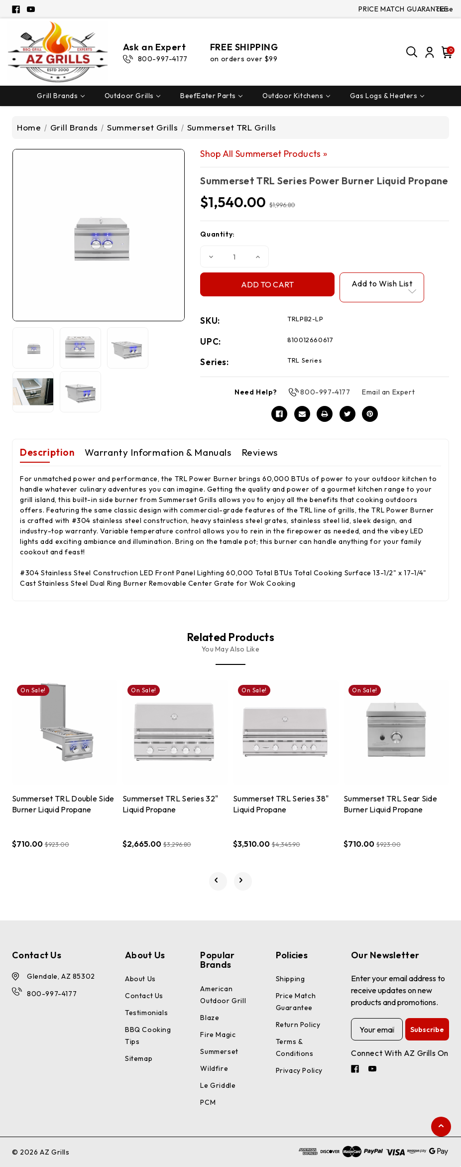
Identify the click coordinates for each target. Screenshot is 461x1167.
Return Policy (298, 1024)
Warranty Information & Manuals (158, 452)
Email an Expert (388, 392)
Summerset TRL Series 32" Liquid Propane (170, 803)
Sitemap (138, 1058)
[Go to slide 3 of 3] (218, 881)
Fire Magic (217, 1034)
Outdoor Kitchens (296, 95)
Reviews (259, 452)
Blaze (209, 1017)
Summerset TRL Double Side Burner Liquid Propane (63, 803)
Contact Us (144, 995)
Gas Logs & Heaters (387, 95)
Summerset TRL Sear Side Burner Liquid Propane (390, 803)
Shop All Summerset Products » (263, 153)
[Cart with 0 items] (446, 52)
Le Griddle (217, 1085)
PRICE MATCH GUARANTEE (403, 8)
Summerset (219, 1051)
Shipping (290, 978)
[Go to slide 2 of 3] (243, 881)
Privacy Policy (299, 1070)
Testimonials (146, 1012)
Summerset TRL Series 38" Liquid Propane (281, 803)
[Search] (412, 52)
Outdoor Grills (132, 95)
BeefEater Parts (211, 95)
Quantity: (217, 234)
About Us (140, 978)
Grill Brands (60, 95)
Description (47, 452)
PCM (208, 1102)
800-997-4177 (325, 392)
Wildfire (214, 1068)
